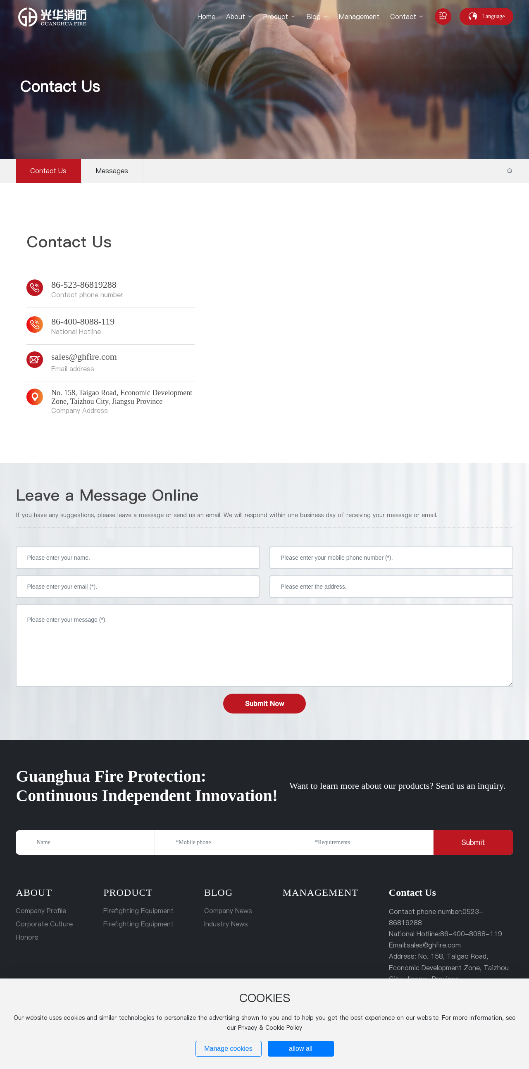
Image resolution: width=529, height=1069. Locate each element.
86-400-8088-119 (82, 321)
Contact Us (60, 86)
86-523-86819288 (84, 284)
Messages (112, 170)
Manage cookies (228, 1048)
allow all (300, 1048)
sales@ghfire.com (84, 356)
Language (493, 16)
